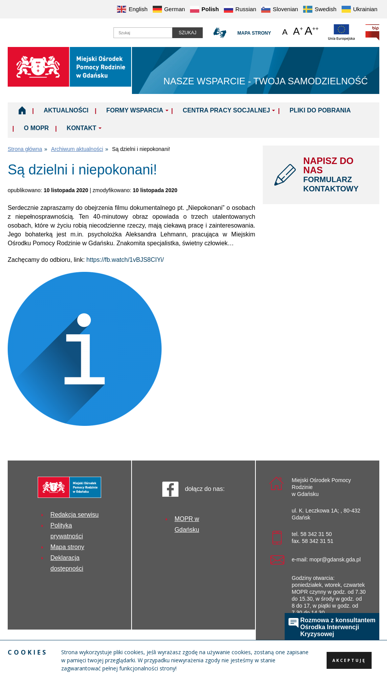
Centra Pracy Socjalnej (226, 110)
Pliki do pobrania (320, 110)
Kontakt (81, 128)
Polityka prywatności (66, 530)
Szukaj (187, 32)
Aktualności (65, 110)
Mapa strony (254, 33)
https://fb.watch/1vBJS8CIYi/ (125, 259)
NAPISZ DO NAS (335, 174)
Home (22, 110)
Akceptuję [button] (349, 660)
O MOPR (36, 128)
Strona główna (25, 149)
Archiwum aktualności (77, 149)
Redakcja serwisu (74, 514)
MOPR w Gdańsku (187, 524)
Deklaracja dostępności (66, 563)
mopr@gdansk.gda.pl (334, 559)
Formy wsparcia (134, 110)
